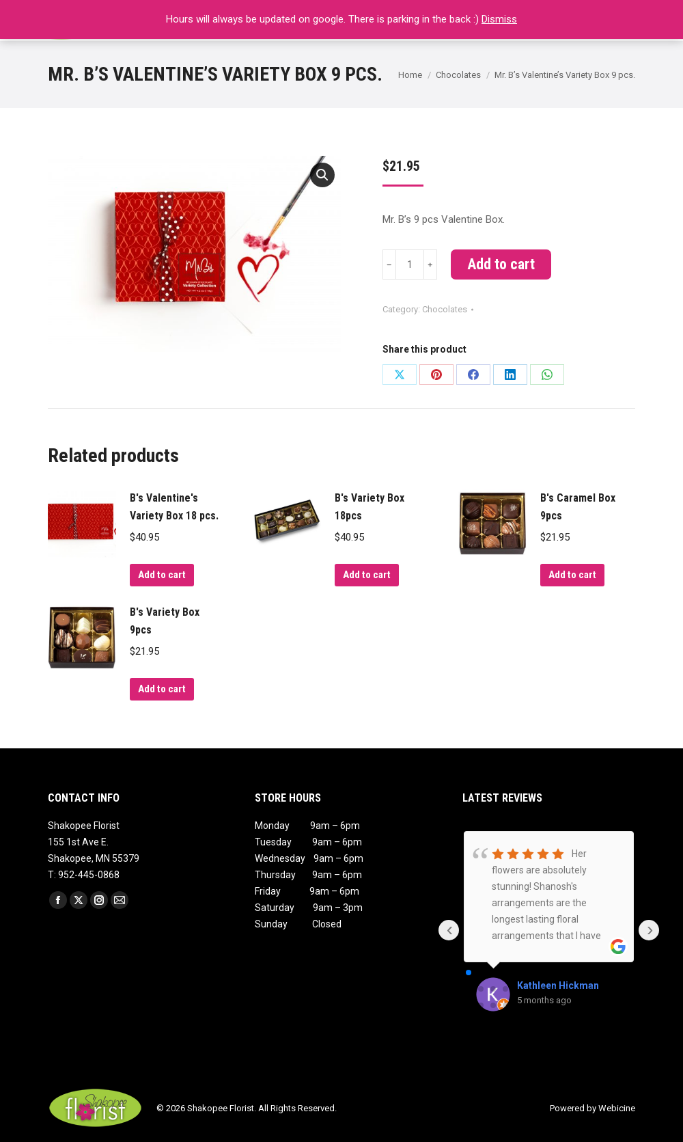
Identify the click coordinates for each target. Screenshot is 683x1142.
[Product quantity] (409, 264)
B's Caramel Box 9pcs (577, 506)
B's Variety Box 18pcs (369, 506)
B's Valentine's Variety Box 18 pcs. (174, 506)
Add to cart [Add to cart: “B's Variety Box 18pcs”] (367, 575)
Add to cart (501, 264)
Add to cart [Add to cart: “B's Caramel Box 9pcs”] (572, 575)
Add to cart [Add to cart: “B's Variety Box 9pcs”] (162, 689)
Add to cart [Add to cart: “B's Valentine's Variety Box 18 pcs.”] (162, 575)
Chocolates (444, 309)
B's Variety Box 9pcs (164, 621)
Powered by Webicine (592, 1108)
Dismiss (499, 19)
